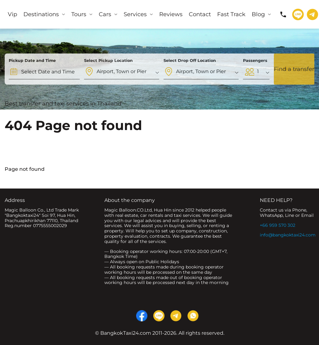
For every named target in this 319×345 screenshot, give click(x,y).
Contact (200, 14)
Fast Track (231, 14)
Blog (258, 14)
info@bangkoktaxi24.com (288, 235)
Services (135, 14)
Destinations (41, 14)
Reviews (171, 14)
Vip (12, 14)
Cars (105, 14)
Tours (78, 14)
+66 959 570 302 (277, 225)
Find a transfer (294, 69)
